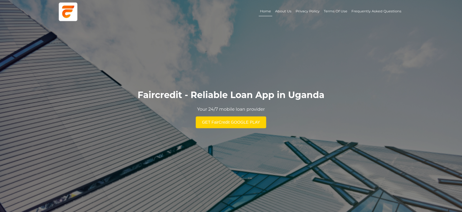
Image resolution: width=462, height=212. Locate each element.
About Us (283, 11)
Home (265, 11)
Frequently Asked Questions (376, 11)
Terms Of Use (335, 11)
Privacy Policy (308, 11)
